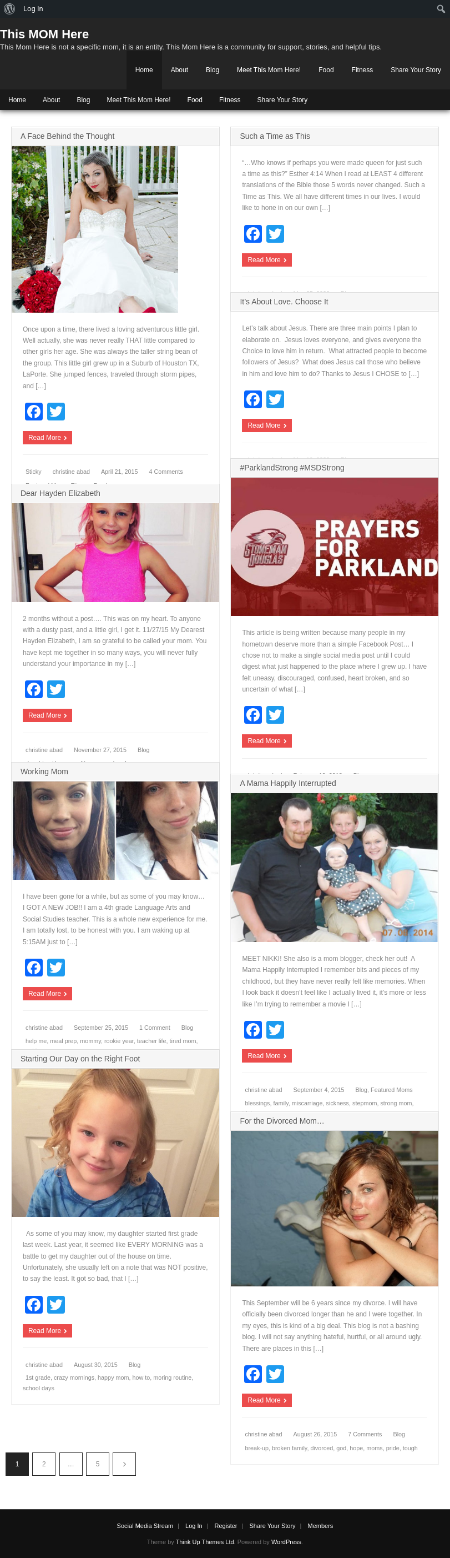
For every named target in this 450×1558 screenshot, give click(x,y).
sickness (337, 1103)
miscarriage (307, 1103)
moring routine (172, 1377)
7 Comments (365, 1434)
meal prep (63, 1041)
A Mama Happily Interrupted (288, 783)
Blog (212, 70)
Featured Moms (392, 1089)
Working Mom (44, 771)
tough (410, 1448)
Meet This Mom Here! (269, 70)
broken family (289, 1448)
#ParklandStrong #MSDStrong (292, 467)
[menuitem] (9, 9)
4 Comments (166, 471)
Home (144, 70)
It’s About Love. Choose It (284, 301)
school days (38, 1388)
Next (124, 1464)
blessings (257, 1103)
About (179, 70)
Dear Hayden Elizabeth (60, 493)
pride (393, 1448)
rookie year (119, 1041)
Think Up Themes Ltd (205, 1542)
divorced (321, 1448)
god (341, 1448)
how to (141, 1377)
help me (36, 1041)
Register (226, 1525)
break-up (257, 1448)
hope (356, 1448)
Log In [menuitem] (33, 8)
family (280, 1103)
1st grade (38, 1377)
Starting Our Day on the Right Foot (80, 1058)
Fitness (362, 70)
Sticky (34, 471)
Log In (194, 1525)
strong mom (396, 1103)
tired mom (183, 1041)
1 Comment (154, 1027)
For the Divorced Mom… (282, 1120)
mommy (90, 1041)
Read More (44, 438)
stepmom (364, 1103)
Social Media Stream (145, 1525)
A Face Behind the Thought (67, 136)
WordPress (286, 1542)
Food (325, 70)
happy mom (113, 1377)
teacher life (151, 1041)
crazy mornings (74, 1377)
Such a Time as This (275, 136)
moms (374, 1448)
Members (320, 1525)
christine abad (71, 471)
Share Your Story (416, 70)
